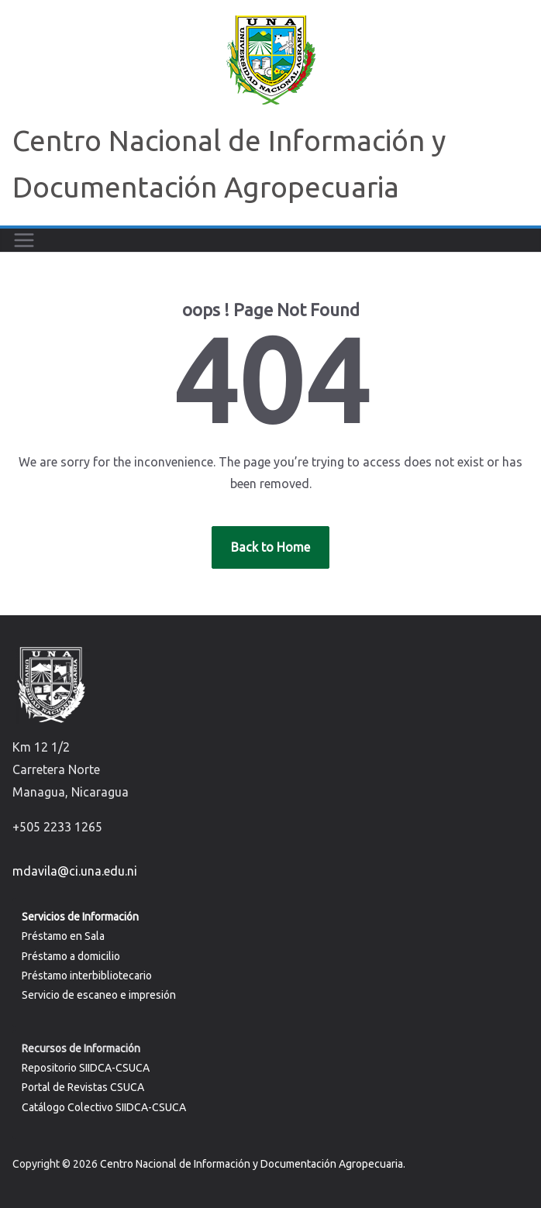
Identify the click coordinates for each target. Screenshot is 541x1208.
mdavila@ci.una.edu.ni (74, 871)
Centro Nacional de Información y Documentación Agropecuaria (251, 1164)
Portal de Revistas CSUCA (83, 1087)
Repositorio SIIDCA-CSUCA (86, 1068)
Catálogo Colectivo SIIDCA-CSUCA (104, 1107)
